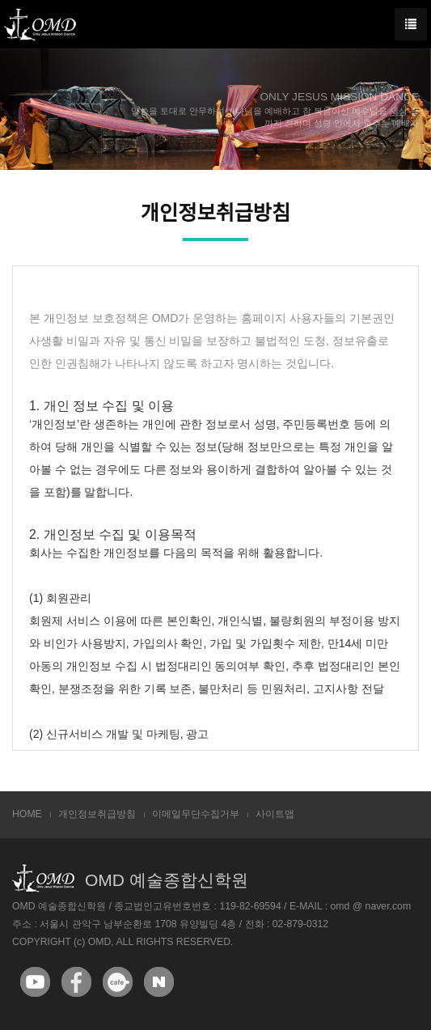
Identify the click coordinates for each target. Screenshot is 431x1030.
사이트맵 (275, 814)
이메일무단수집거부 (195, 814)
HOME (27, 814)
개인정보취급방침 (97, 814)
